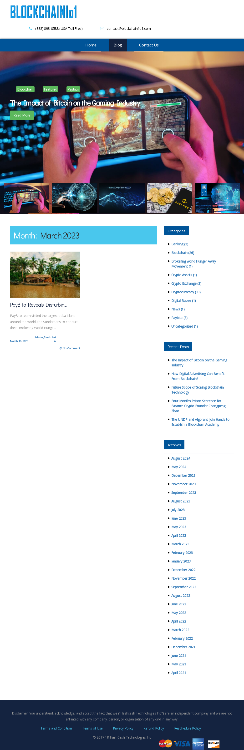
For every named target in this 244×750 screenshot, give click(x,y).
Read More (22, 115)
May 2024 (178, 467)
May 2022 (178, 612)
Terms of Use (92, 728)
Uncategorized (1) (184, 326)
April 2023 (178, 535)
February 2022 (182, 638)
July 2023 (178, 509)
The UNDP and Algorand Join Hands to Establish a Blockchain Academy (200, 422)
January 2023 (181, 561)
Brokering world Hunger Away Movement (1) (193, 264)
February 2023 (182, 552)
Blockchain (25, 89)
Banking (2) (179, 244)
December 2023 (183, 475)
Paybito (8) (179, 317)
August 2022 (180, 595)
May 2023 (178, 527)
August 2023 (180, 501)
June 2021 (178, 655)
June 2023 (178, 518)
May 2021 (178, 664)
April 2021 (178, 672)
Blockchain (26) (182, 252)
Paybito (73, 89)
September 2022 (183, 587)
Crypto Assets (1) (184, 275)
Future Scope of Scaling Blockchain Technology (197, 390)
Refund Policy (153, 728)
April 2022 (178, 621)
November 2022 (183, 578)
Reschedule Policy (187, 728)
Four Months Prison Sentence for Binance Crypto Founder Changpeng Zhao (198, 406)
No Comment (70, 348)
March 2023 (180, 544)
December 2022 (183, 570)
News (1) (178, 309)
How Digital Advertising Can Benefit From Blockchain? (197, 376)
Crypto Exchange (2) (186, 283)
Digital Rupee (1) (183, 300)
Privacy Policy (123, 728)
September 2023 (183, 492)
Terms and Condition (56, 728)
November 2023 (183, 484)
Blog (118, 45)
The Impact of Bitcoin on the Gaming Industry (199, 362)
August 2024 (180, 458)
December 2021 (183, 647)
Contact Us (149, 45)
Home (91, 45)
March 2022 (180, 630)
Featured (50, 89)
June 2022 (178, 604)
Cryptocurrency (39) (186, 292)
